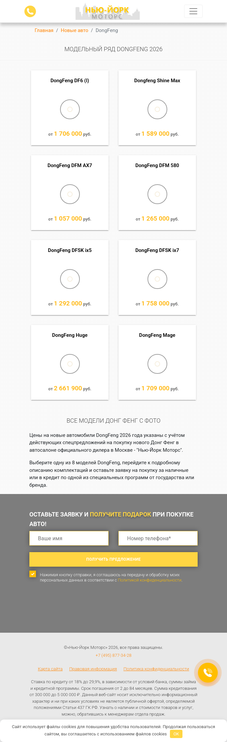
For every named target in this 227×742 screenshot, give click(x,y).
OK (176, 733)
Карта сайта (50, 668)
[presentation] (79, 613)
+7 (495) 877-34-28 (114, 655)
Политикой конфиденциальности (149, 580)
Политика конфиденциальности (156, 668)
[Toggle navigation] (193, 11)
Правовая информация (93, 668)
